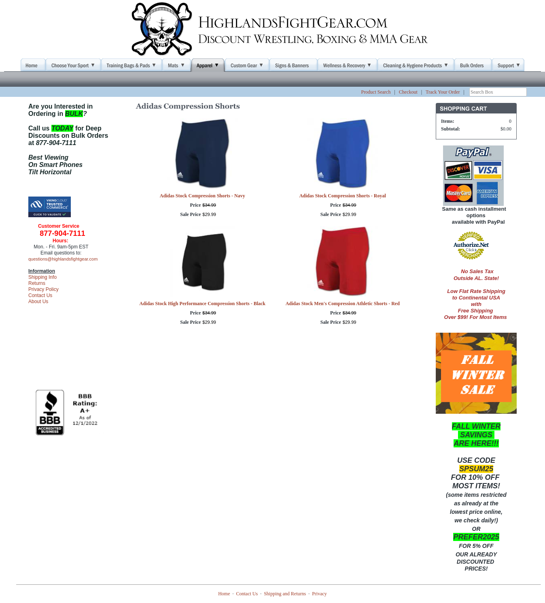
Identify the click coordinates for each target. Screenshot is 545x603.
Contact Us (40, 295)
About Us (38, 301)
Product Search (375, 92)
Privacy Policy (43, 289)
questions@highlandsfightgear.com (63, 259)
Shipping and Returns (285, 594)
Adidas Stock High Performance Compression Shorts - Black (202, 303)
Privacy (319, 594)
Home (224, 594)
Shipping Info (42, 277)
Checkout (408, 92)
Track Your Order (443, 92)
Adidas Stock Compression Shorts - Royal (342, 196)
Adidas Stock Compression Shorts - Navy (202, 196)
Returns (36, 283)
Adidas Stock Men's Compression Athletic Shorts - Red (343, 303)
